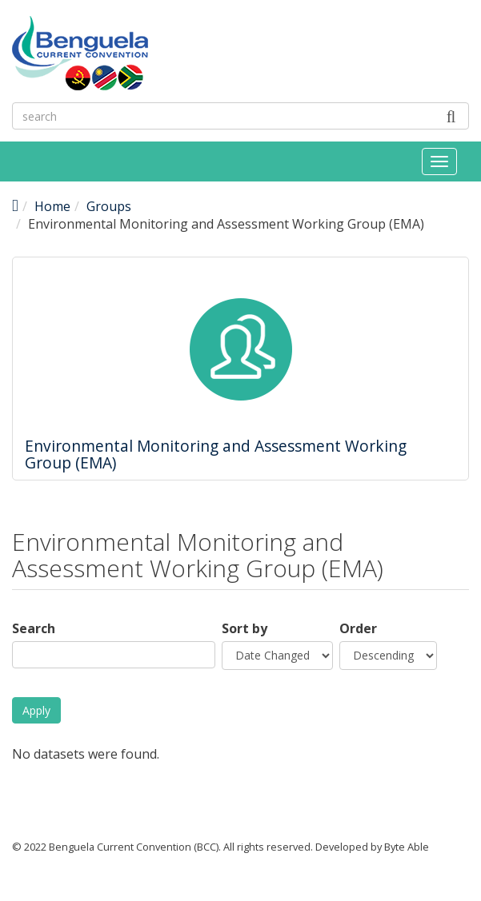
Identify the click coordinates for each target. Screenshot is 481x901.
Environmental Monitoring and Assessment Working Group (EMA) (216, 454)
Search (33, 628)
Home (52, 206)
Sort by (244, 628)
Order (358, 628)
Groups (108, 206)
